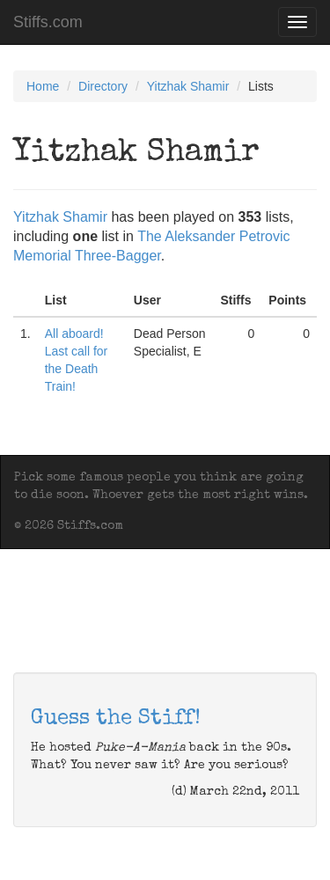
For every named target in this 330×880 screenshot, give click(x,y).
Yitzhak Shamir (188, 86)
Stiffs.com (48, 22)
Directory (103, 86)
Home (42, 86)
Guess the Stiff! (116, 719)
